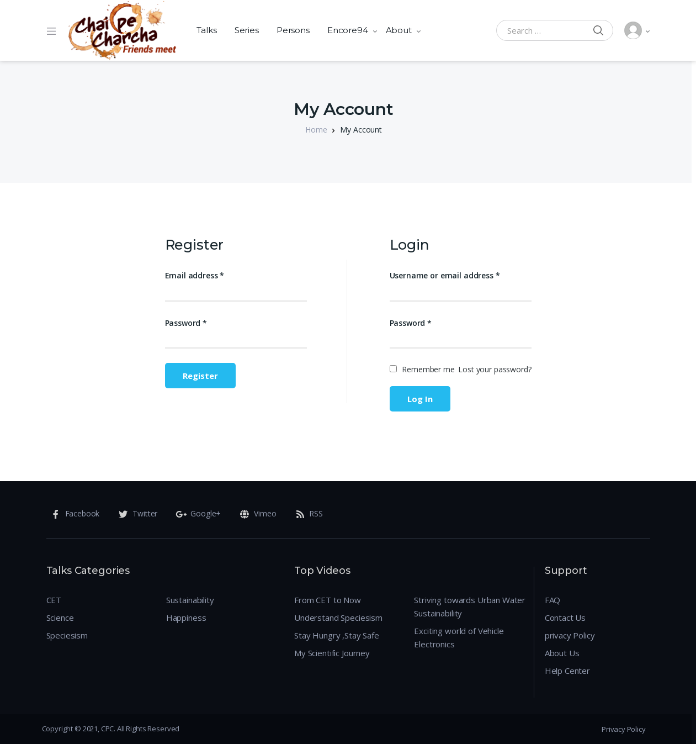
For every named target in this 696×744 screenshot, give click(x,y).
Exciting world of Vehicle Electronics (458, 637)
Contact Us (565, 617)
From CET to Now (327, 599)
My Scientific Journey (332, 652)
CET (54, 599)
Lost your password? (494, 369)
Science (60, 617)
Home (316, 129)
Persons (293, 30)
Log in (420, 398)
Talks (206, 30)
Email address (195, 275)
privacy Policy (570, 635)
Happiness (186, 617)
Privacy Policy (623, 729)
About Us (562, 652)
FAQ (553, 599)
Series (247, 30)
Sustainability (190, 599)
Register (200, 375)
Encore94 (347, 30)
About (399, 30)
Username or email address (445, 275)
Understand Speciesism (338, 617)
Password (186, 323)
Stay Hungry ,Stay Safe (336, 635)
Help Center (567, 670)
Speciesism (67, 635)
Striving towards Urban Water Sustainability (469, 606)
